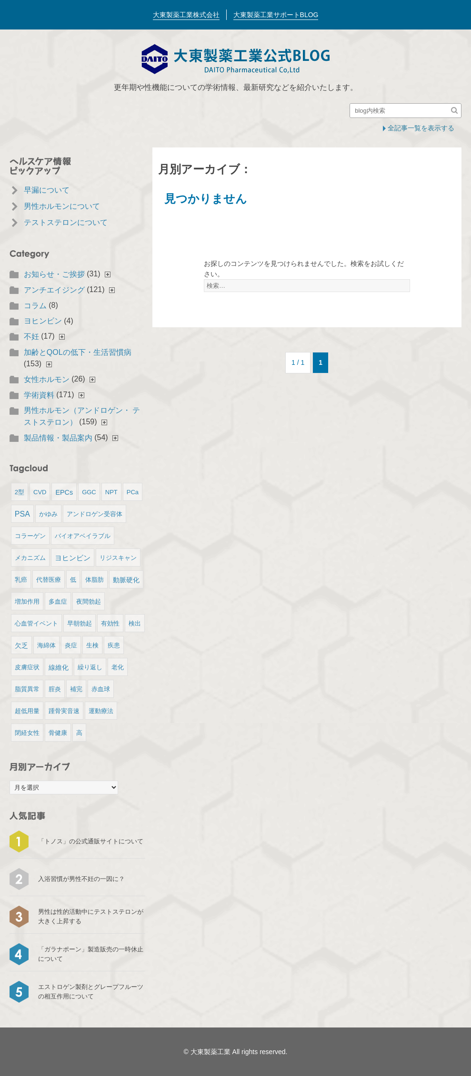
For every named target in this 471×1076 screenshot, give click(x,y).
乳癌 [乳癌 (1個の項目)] (21, 579)
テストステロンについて (66, 222)
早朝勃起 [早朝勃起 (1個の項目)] (79, 623)
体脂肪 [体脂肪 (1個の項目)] (94, 579)
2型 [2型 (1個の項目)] (19, 492)
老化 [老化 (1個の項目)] (117, 667)
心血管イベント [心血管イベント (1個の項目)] (36, 623)
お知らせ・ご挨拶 (54, 274)
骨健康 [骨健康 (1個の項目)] (58, 732)
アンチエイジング (54, 290)
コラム (35, 306)
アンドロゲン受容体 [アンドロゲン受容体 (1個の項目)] (94, 514)
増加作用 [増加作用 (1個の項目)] (27, 601)
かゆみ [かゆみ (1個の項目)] (48, 514)
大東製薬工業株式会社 (186, 15)
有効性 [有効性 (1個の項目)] (110, 623)
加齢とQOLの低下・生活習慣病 (77, 352)
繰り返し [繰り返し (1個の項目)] (90, 667)
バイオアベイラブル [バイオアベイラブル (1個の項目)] (82, 535)
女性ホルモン (47, 379)
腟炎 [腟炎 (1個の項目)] (55, 689)
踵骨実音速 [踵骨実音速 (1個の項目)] (64, 710)
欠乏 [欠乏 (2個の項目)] (21, 645)
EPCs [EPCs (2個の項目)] (64, 492)
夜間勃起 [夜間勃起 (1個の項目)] (88, 601)
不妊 (31, 337)
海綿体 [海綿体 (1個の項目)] (46, 645)
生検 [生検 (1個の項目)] (92, 645)
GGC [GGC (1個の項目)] (89, 492)
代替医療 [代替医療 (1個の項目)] (48, 579)
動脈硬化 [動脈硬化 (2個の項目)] (126, 580)
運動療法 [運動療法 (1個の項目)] (101, 710)
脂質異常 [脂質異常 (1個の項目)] (27, 689)
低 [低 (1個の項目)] (73, 579)
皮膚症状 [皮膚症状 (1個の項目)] (27, 667)
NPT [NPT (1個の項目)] (111, 492)
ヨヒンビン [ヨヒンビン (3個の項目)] (72, 558)
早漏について (47, 190)
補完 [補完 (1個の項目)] (76, 689)
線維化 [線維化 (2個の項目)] (59, 667)
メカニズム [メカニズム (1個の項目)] (30, 557)
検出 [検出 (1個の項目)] (135, 623)
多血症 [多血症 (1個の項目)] (58, 601)
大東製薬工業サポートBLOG (276, 15)
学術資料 (39, 395)
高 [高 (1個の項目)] (79, 732)
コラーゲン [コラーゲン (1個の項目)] (30, 535)
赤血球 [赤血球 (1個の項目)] (100, 689)
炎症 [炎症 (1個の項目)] (71, 645)
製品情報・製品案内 (58, 438)
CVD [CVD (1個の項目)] (39, 492)
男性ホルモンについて (62, 206)
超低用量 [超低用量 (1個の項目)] (27, 710)
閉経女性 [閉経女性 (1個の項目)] (27, 732)
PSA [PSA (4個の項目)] (22, 514)
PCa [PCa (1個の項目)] (133, 492)
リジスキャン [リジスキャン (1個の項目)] (118, 557)
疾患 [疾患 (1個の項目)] (114, 645)
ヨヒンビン (43, 321)
